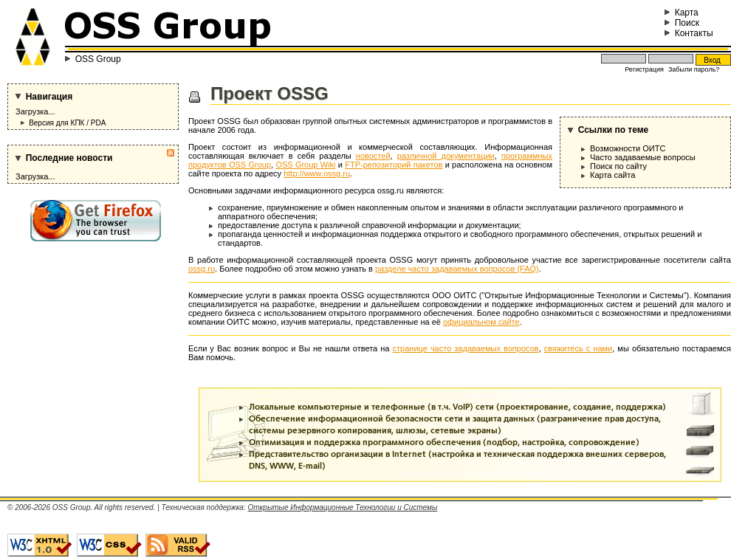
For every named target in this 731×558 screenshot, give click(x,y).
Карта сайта (612, 174)
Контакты (689, 33)
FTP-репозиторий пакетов (393, 164)
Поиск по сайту (618, 166)
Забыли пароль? (693, 69)
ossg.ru (201, 268)
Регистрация (644, 69)
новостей (373, 155)
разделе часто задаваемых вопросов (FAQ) (457, 268)
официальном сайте (481, 321)
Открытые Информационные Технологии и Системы (342, 507)
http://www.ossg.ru (317, 173)
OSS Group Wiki (305, 164)
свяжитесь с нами (578, 348)
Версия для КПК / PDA (67, 123)
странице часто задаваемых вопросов (466, 348)
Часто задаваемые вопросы (643, 157)
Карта (682, 12)
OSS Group (98, 59)
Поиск (682, 23)
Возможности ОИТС (627, 148)
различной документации (446, 155)
